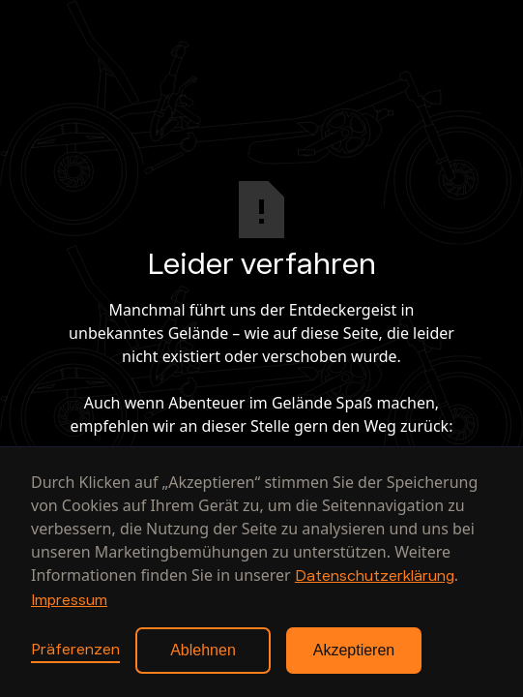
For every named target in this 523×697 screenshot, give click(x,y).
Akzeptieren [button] (354, 650)
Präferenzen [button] (75, 649)
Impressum (69, 600)
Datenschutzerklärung (374, 576)
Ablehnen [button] (203, 650)
